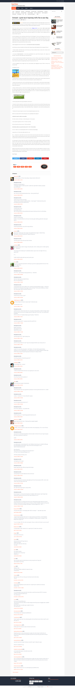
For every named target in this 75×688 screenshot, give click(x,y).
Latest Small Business (17, 640)
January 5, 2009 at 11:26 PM (18, 456)
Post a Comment (15, 672)
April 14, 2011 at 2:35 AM (18, 637)
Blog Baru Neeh (16, 526)
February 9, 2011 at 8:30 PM (18, 614)
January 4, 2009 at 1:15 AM (18, 306)
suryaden (15, 231)
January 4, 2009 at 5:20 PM (18, 372)
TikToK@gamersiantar (17, 425)
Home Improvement (17, 611)
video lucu (31, 683)
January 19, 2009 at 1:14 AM (18, 506)
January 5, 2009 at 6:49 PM (18, 439)
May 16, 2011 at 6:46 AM (17, 654)
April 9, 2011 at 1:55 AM (17, 622)
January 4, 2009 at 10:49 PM (18, 385)
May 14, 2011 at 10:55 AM (18, 646)
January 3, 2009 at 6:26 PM (18, 228)
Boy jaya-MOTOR (16, 508)
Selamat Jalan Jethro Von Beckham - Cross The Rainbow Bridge (57, 62)
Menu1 (18, 8)
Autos (15, 549)
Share (23, 158)
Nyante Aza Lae (16, 419)
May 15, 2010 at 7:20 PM (17, 530)
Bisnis (26, 8)
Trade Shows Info (17, 617)
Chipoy (15, 539)
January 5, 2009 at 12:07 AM (18, 410)
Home (13, 8)
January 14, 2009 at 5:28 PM (18, 497)
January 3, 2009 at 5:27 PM (18, 204)
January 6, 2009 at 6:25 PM (18, 469)
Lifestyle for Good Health (18, 649)
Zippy (15, 381)
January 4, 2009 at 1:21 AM (18, 316)
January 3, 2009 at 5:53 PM (18, 213)
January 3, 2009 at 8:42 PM (18, 242)
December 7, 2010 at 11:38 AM (18, 587)
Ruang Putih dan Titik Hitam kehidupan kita (59, 37)
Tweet (15, 158)
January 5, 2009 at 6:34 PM (18, 429)
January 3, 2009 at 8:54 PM (18, 268)
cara (33, 681)
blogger (15, 533)
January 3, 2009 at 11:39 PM (18, 291)
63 (22, 19)
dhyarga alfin (16, 176)
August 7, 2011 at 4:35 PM (18, 663)
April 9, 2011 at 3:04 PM (17, 628)
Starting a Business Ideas (18, 631)
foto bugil (40, 681)
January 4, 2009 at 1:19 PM (18, 344)
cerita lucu (36, 681)
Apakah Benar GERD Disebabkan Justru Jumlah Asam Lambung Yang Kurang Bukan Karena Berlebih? (57, 67)
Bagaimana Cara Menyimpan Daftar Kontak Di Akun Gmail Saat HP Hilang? (57, 58)
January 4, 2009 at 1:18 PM (18, 338)
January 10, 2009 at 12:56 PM (18, 489)
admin (14, 164)
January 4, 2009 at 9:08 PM (18, 378)
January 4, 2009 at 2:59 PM (18, 366)
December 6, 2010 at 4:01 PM (18, 580)
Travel (15, 599)
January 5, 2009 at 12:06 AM (18, 404)
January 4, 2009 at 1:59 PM (18, 353)
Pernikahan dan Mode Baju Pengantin (59, 32)
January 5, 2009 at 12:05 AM (18, 397)
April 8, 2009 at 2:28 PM (17, 512)
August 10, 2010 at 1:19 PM (18, 563)
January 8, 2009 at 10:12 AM (18, 483)
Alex (14, 558)
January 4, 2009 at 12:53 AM (18, 297)
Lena (14, 566)
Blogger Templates (40, 686)
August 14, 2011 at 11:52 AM (18, 669)
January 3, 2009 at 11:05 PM (18, 282)
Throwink (15, 575)
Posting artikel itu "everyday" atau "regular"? (58, 43)
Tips (22, 8)
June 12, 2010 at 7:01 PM (18, 536)
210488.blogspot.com (17, 300)
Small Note (14, 4)
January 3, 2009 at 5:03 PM (18, 195)
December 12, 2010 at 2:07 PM (18, 596)
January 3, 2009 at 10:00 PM (18, 274)
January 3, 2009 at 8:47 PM (18, 259)
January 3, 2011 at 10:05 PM (18, 608)
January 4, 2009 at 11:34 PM (18, 391)
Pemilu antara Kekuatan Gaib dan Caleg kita (59, 26)
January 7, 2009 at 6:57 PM (18, 475)
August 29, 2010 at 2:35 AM (18, 572)
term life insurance (17, 515)
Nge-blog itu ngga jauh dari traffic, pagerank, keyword (59, 20)
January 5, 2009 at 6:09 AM (18, 416)
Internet (31, 8)
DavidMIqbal (16, 362)
